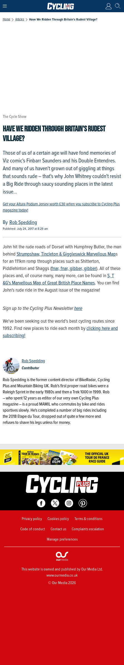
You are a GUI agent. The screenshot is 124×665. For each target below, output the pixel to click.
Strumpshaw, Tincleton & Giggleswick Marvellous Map (66, 254)
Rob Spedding (33, 361)
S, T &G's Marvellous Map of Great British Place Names (58, 279)
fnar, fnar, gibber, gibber (73, 268)
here (78, 308)
